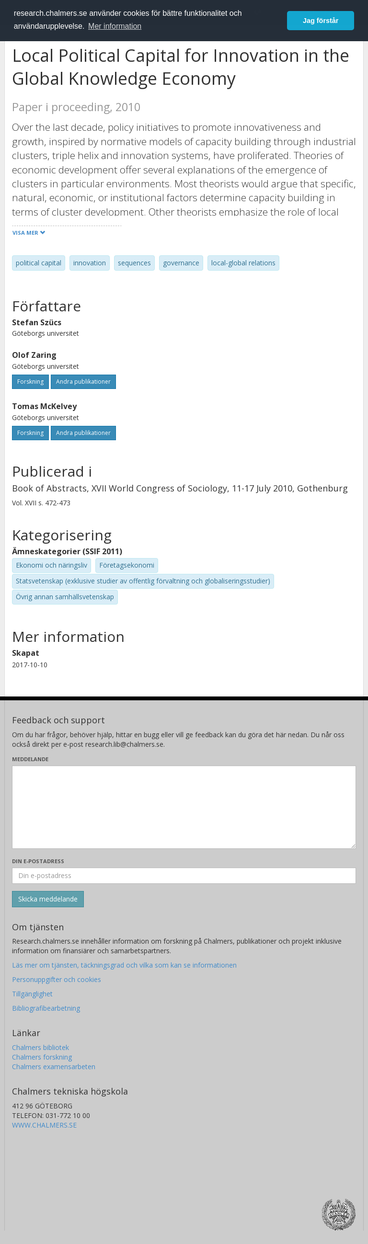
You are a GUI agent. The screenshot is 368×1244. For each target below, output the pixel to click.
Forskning (30, 381)
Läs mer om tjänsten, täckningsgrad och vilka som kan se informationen (124, 965)
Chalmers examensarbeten (53, 1066)
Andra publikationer (83, 381)
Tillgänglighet (32, 993)
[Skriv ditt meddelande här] (184, 807)
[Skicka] (48, 899)
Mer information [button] (114, 26)
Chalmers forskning (42, 1056)
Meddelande (30, 759)
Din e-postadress (38, 861)
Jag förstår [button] (320, 20)
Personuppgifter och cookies (56, 979)
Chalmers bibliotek (40, 1047)
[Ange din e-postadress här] (184, 875)
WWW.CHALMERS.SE (44, 1125)
